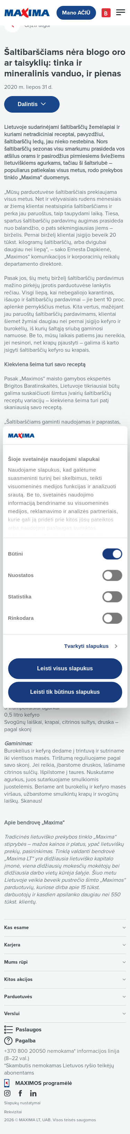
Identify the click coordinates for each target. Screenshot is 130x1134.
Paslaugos (29, 1029)
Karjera (65, 945)
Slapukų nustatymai (22, 1103)
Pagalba (25, 1040)
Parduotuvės (65, 997)
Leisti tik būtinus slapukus (65, 692)
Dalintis (32, 104)
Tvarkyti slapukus (86, 646)
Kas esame (65, 927)
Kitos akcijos (65, 979)
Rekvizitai (13, 1112)
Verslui (65, 1014)
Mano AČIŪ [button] (76, 12)
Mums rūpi (65, 962)
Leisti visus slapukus (65, 668)
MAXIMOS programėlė (43, 1083)
